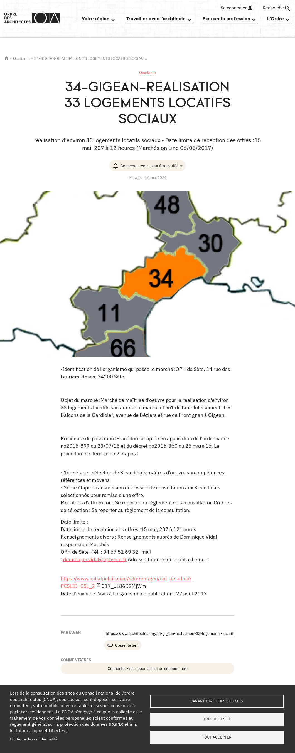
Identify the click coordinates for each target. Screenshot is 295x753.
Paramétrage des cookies (217, 701)
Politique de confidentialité (34, 739)
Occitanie (21, 58)
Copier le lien (127, 645)
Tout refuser (216, 719)
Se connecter (234, 8)
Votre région (95, 18)
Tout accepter (217, 737)
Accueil (6, 58)
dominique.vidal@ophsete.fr (95, 559)
